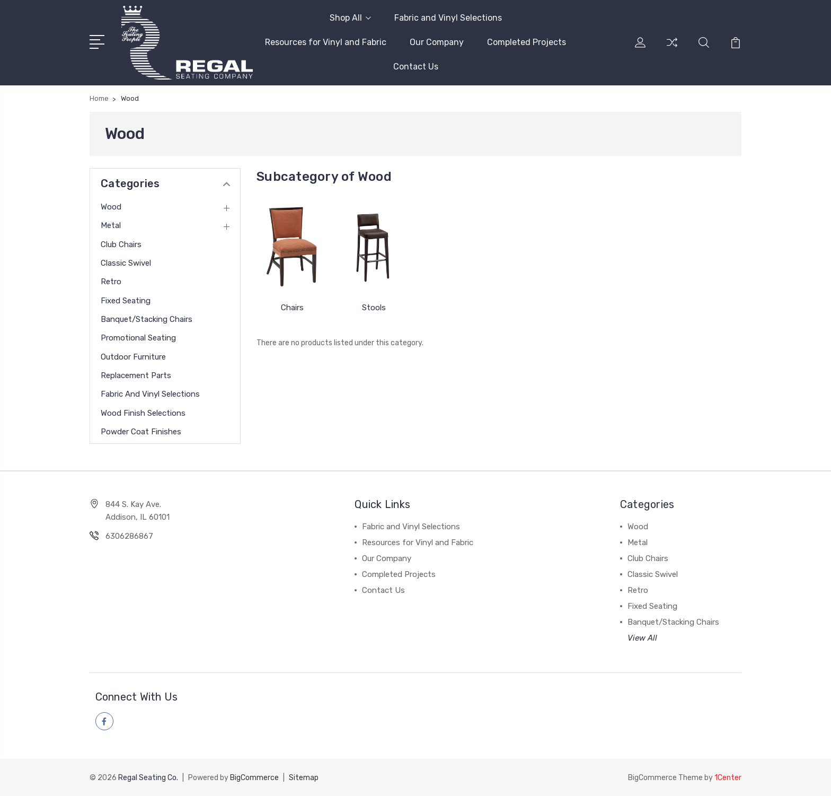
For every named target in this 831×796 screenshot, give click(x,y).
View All (642, 638)
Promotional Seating (138, 338)
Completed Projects (526, 42)
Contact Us (415, 67)
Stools (374, 307)
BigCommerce (254, 777)
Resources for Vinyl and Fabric (325, 42)
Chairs (292, 307)
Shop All (350, 18)
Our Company (437, 42)
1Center (727, 777)
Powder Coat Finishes (141, 431)
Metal (111, 225)
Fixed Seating (126, 300)
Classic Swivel (126, 263)
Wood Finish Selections (143, 413)
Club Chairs (121, 244)
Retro (111, 281)
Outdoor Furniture (133, 357)
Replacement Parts (136, 375)
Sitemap (304, 777)
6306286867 (129, 536)
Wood (111, 207)
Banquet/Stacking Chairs (146, 319)
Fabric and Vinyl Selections (448, 18)
